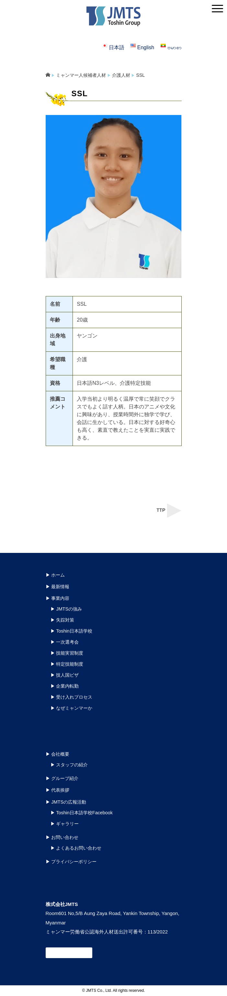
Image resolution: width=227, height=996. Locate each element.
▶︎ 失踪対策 (62, 620)
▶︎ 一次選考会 (65, 642)
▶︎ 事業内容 (58, 598)
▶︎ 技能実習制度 (67, 653)
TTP (160, 510)
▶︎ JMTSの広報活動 (66, 802)
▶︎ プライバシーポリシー (71, 861)
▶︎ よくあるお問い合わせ (76, 848)
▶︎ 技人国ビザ (65, 675)
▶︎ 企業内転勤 (65, 686)
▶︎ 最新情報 (58, 586)
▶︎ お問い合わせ (62, 837)
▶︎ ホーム (55, 575)
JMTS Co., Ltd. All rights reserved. (115, 990)
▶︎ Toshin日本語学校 (71, 631)
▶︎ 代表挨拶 (58, 790)
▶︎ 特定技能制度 (67, 664)
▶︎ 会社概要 (58, 754)
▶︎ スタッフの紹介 (69, 764)
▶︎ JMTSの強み (66, 609)
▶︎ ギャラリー (65, 823)
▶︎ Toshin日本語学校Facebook (82, 812)
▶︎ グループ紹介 (62, 778)
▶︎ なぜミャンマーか (72, 708)
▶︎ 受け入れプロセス (72, 697)
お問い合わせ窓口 (69, 952)
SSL (140, 75)
